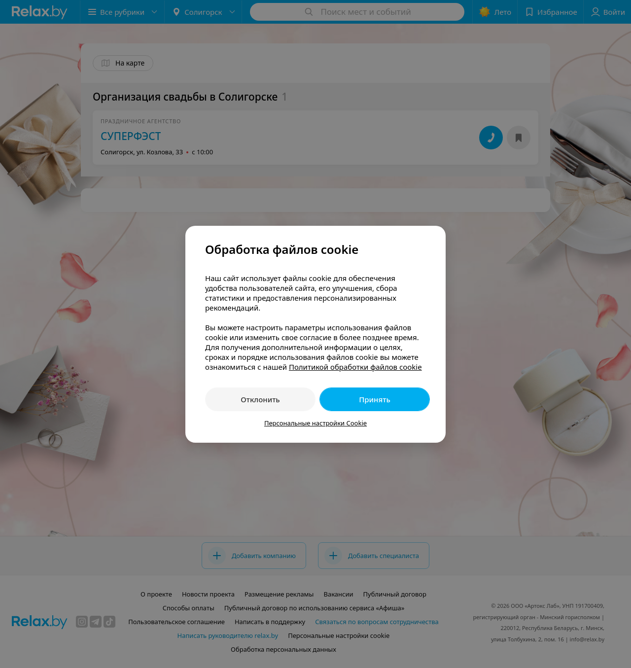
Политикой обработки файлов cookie (355, 367)
